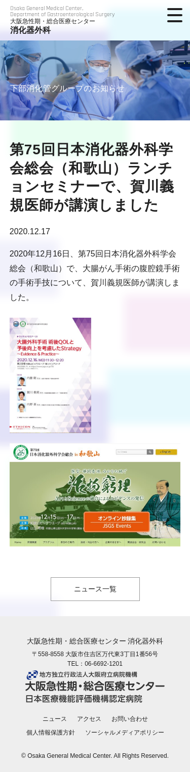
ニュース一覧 (95, 589)
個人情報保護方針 (50, 732)
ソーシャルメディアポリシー (124, 732)
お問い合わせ (129, 718)
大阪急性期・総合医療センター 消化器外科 (95, 641)
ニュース (55, 718)
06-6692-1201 (104, 663)
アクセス (89, 718)
